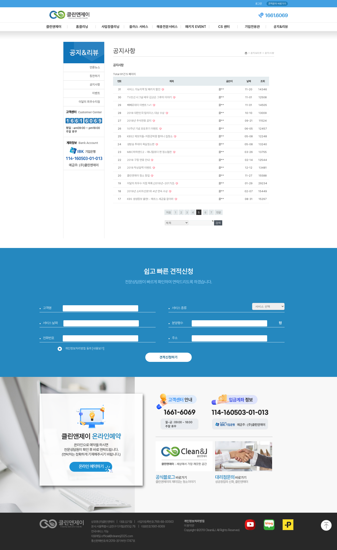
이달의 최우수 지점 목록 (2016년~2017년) (151, 183)
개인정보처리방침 (194, 521)
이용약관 (189, 525)
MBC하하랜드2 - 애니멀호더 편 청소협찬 (149, 152)
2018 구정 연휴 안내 (138, 160)
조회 (262, 81)
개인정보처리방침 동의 (82, 348)
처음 (168, 212)
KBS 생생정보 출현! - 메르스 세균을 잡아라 (150, 199)
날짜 (249, 81)
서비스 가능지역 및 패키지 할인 (144, 89)
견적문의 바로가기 (277, 3)
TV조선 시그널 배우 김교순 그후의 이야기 (149, 97)
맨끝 (218, 212)
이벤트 (96, 93)
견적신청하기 (168, 357)
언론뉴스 (95, 67)
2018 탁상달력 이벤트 (139, 167)
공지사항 (95, 84)
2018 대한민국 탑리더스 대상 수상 (146, 113)
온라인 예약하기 (91, 466)
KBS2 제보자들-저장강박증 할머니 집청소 (150, 136)
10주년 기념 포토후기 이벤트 (143, 128)
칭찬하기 (95, 76)
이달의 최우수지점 (89, 101)
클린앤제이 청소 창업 (138, 175)
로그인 (258, 3)
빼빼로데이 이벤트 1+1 (139, 105)
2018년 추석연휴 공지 (139, 120)
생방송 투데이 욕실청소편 (141, 144)
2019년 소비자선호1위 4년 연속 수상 (147, 191)
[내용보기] (98, 348)
